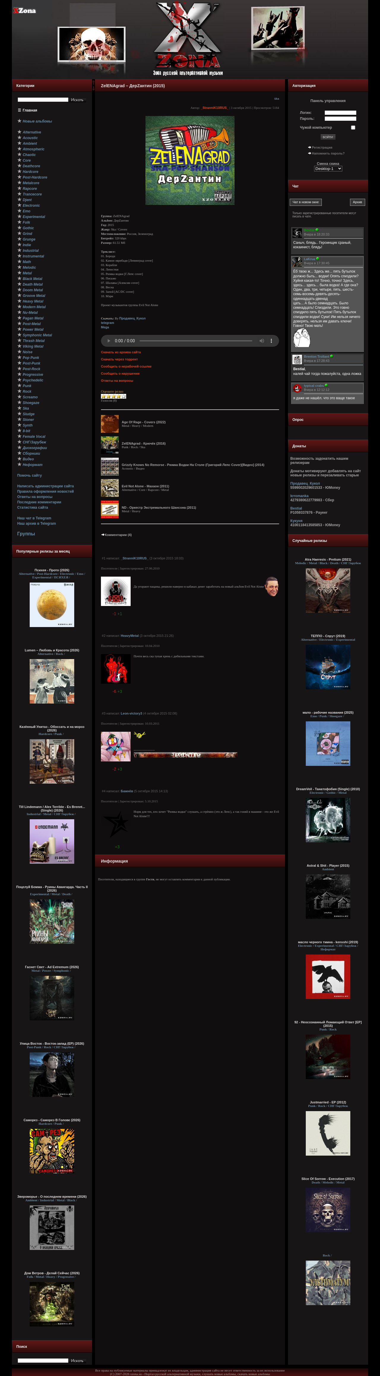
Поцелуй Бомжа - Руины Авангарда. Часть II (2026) (52, 888)
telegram (107, 322)
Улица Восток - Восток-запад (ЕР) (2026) (52, 1043)
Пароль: (307, 119)
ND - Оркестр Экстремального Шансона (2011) (159, 507)
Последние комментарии (39, 502)
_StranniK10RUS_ (215, 107)
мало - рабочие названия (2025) (328, 712)
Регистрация (322, 147)
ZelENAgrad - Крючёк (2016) (144, 443)
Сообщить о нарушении (120, 373)
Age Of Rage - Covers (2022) (144, 422)
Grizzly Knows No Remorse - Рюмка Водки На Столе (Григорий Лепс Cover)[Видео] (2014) (193, 465)
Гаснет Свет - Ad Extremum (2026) (52, 967)
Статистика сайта (32, 507)
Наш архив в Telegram (36, 523)
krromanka (299, 496)
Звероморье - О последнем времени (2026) (52, 1196)
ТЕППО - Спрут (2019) (328, 636)
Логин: (306, 113)
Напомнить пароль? (328, 153)
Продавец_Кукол (132, 318)
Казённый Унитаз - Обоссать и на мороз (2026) (52, 728)
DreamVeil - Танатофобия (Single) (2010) (328, 789)
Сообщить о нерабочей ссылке (126, 366)
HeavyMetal (130, 635)
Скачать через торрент (119, 359)
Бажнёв (127, 791)
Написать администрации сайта (45, 486)
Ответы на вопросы (35, 497)
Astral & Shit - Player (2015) (328, 865)
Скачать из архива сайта (121, 352)
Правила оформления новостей (45, 491)
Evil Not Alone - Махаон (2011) (145, 486)
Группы (26, 533)
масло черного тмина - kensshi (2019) (328, 942)
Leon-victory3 (131, 713)
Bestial (296, 508)
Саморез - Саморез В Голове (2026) (51, 1120)
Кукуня (296, 521)
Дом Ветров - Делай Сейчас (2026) (52, 1273)
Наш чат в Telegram (34, 518)
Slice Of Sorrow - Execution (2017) (327, 1179)
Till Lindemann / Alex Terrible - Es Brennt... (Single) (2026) (52, 808)
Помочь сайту (29, 475)
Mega (105, 327)
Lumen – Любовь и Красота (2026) (52, 650)
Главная (30, 110)
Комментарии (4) (116, 535)
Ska (276, 98)
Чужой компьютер (316, 127)
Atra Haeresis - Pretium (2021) (328, 559)
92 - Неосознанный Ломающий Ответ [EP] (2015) (328, 1023)
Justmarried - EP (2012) (328, 1102)
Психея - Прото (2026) (52, 570)
